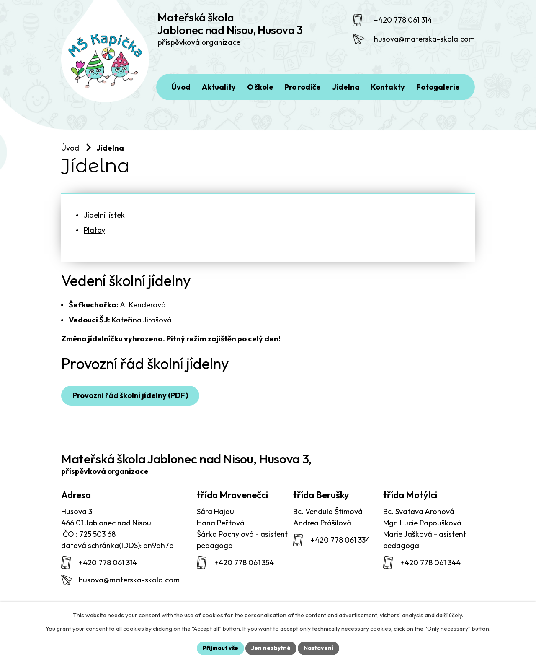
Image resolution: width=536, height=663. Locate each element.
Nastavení (318, 648)
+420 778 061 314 (403, 20)
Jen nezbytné (271, 648)
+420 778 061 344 (430, 562)
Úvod (70, 148)
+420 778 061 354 (244, 562)
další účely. (449, 615)
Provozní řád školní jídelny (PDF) (130, 395)
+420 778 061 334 (340, 540)
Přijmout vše (220, 648)
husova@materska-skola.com (424, 39)
